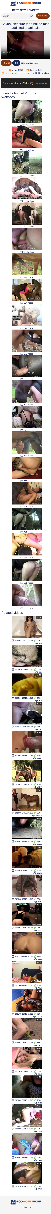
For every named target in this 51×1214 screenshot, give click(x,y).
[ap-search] (17, 16)
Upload (42, 16)
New (23, 10)
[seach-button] (31, 16)
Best (15, 10)
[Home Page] (25, 3)
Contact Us (26, 1207)
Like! (6, 63)
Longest (33, 10)
